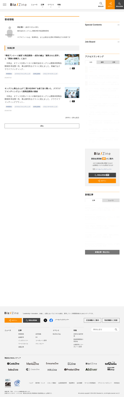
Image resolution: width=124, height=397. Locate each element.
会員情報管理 (62, 383)
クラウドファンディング (22, 74)
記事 (42, 5)
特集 (59, 5)
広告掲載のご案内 (92, 320)
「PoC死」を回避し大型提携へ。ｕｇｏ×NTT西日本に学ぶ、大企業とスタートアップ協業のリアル (104, 114)
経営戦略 (38, 334)
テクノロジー (40, 344)
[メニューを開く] (4, 4)
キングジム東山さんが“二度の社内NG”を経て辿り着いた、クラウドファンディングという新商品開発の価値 (33, 89)
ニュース (34, 5)
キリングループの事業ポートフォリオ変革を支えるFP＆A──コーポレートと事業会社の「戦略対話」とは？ (104, 140)
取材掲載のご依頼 (110, 320)
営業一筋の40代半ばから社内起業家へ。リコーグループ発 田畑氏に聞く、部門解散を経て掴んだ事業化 (104, 123)
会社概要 (79, 383)
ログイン (102, 181)
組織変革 (21, 337)
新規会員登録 (101, 175)
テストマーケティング (50, 74)
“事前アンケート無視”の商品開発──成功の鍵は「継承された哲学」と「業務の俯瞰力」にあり (33, 57)
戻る (42, 126)
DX (37, 337)
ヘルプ (31, 383)
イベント (51, 5)
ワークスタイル (23, 344)
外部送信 (117, 383)
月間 (113, 62)
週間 (102, 62)
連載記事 (21, 347)
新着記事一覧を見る (102, 252)
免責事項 (71, 383)
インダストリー (23, 340)
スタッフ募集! (51, 383)
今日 (90, 62)
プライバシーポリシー (105, 383)
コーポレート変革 (41, 340)
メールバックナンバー (102, 169)
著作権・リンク (40, 383)
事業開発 (9, 74)
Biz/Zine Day (57, 334)
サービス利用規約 (90, 383)
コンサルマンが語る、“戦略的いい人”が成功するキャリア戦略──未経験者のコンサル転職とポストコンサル (104, 106)
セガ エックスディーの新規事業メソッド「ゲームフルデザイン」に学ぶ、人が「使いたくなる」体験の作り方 (104, 97)
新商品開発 (36, 74)
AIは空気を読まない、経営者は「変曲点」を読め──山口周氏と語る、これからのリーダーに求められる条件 (104, 131)
